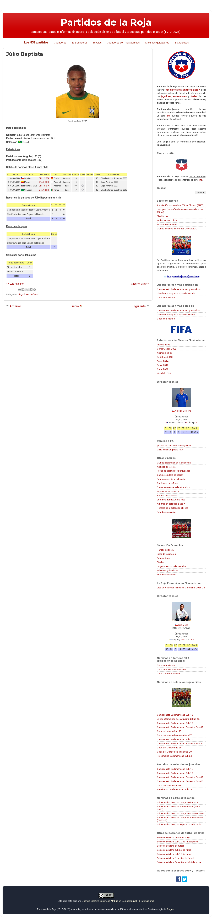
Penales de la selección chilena (172, 507)
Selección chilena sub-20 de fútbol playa (177, 841)
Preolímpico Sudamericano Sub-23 (174, 755)
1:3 (192, 639)
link (168, 115)
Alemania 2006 (164, 352)
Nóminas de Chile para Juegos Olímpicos (177, 802)
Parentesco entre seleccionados (173, 487)
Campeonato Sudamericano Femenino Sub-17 (180, 727)
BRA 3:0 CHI (44, 182)
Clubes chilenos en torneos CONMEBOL (177, 228)
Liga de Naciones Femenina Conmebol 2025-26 (181, 587)
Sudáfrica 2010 (165, 357)
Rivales (97, 42)
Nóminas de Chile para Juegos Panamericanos (180, 813)
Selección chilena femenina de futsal (175, 858)
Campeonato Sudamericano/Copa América (178, 289)
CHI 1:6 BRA (44, 186)
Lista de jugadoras (166, 554)
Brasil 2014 (162, 361)
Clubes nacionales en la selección (174, 462)
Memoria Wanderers (167, 224)
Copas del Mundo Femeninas (171, 669)
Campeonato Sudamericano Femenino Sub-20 (180, 743)
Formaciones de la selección (171, 479)
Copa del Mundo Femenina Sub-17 (174, 735)
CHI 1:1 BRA (44, 178)
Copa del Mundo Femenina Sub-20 (174, 751)
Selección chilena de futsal (170, 845)
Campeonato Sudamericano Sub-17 (175, 723)
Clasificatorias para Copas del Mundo (176, 293)
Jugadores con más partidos (123, 42)
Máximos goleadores (157, 42)
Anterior (13, 306)
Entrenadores (79, 42)
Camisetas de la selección (170, 474)
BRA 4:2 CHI (44, 190)
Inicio (77, 306)
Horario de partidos (167, 495)
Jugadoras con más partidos (171, 566)
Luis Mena (183, 625)
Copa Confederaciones (168, 673)
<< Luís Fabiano (15, 283)
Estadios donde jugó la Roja (171, 499)
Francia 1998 (163, 344)
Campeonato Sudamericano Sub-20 (175, 739)
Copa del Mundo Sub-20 (169, 747)
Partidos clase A (165, 549)
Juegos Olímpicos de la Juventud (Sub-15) (178, 718)
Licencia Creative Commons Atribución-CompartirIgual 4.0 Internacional (118, 900)
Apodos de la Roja (166, 466)
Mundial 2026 (164, 373)
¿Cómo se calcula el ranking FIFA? (174, 445)
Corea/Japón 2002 (167, 348)
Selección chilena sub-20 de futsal (174, 849)
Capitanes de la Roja (167, 483)
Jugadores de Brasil (28, 294)
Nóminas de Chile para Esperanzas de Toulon (179, 824)
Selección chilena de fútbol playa (173, 837)
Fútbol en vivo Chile (167, 220)
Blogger (170, 909)
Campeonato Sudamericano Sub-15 (175, 714)
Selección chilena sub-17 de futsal (174, 854)
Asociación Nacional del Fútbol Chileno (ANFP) (180, 205)
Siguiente (141, 306)
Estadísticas (182, 42)
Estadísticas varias (166, 512)
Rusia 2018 (162, 365)
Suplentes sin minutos (168, 491)
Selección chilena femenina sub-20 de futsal (179, 862)
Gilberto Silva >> (140, 283)
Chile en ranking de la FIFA (170, 449)
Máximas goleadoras (167, 570)
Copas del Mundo (166, 297)
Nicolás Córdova (183, 411)
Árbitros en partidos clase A (171, 503)
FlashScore (162, 216)
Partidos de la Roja (106, 22)
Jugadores (60, 42)
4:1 (195, 422)
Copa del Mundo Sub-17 (169, 731)
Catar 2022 (162, 369)
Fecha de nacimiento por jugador (173, 470)
